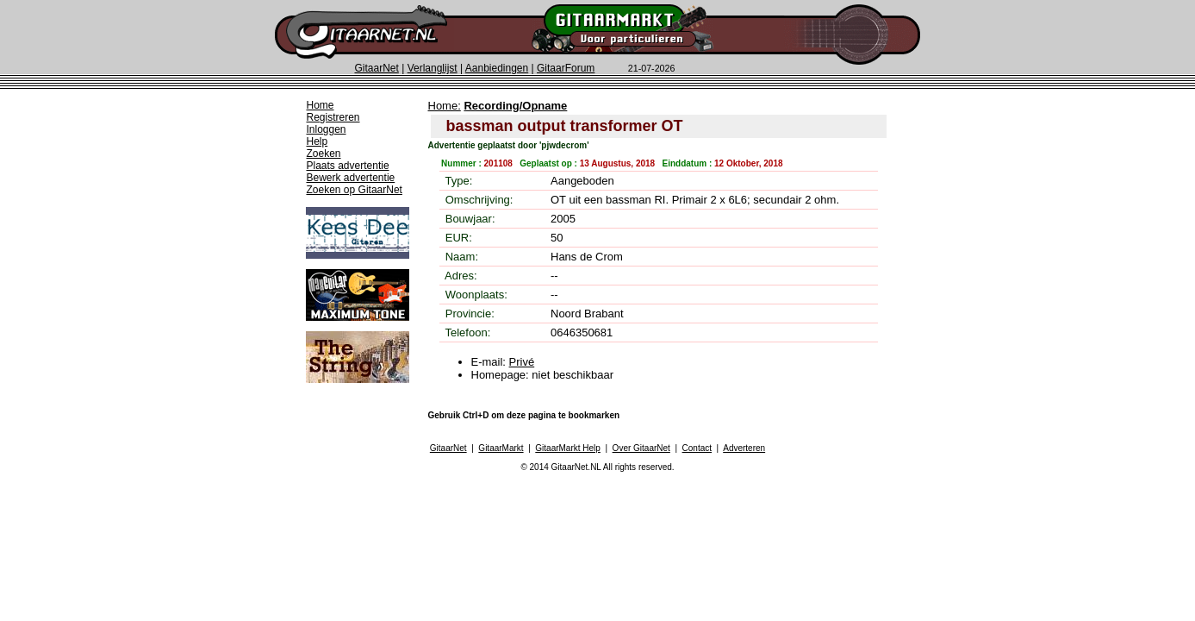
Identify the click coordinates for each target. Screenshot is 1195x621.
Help (317, 141)
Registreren (333, 117)
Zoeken (324, 153)
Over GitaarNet (641, 448)
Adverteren (744, 448)
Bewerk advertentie (351, 178)
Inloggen (326, 129)
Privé (522, 361)
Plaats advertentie (348, 166)
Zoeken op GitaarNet (354, 190)
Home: (444, 105)
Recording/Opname (515, 105)
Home (320, 105)
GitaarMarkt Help (568, 448)
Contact (697, 448)
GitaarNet (377, 68)
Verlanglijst (432, 68)
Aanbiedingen (496, 68)
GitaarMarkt (500, 448)
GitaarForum (565, 68)
